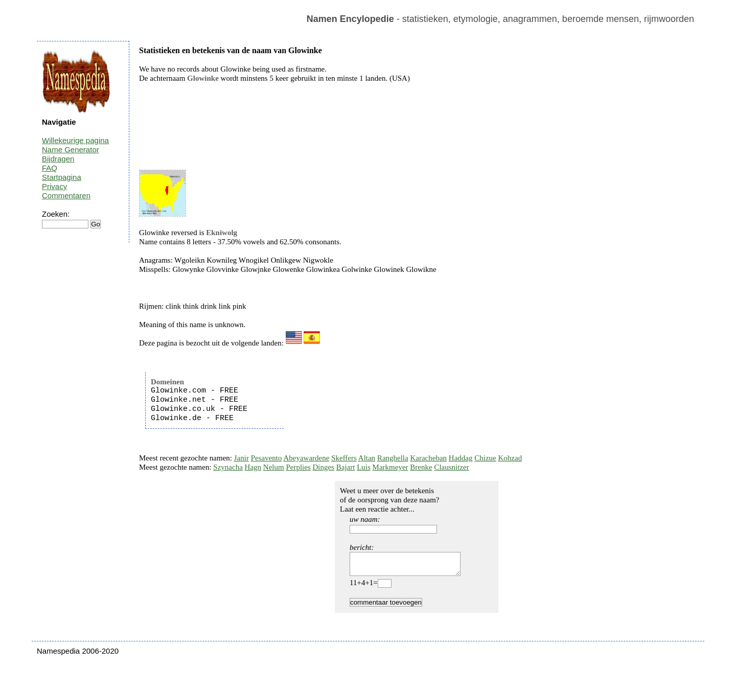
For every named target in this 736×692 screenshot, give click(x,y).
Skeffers (344, 458)
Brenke (421, 467)
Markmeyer (390, 467)
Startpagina (61, 177)
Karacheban (428, 458)
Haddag (461, 458)
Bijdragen (58, 158)
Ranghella (392, 458)
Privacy (54, 186)
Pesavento (266, 458)
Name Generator (70, 149)
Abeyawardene (306, 458)
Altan (366, 458)
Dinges (324, 467)
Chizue (485, 458)
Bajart (345, 467)
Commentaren (66, 195)
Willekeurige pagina (75, 140)
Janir (241, 458)
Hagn (253, 467)
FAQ (49, 168)
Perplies (298, 467)
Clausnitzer (451, 467)
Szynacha (227, 467)
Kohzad (510, 458)
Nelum (273, 467)
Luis (364, 467)
